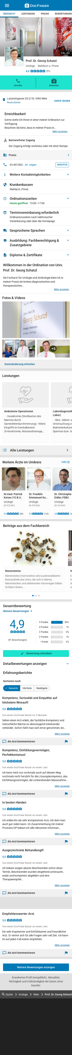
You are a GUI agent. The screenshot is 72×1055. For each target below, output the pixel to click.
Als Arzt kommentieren (19, 742)
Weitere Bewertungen (17, 611)
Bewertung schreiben (39, 653)
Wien (36, 994)
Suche (7, 994)
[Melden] (67, 742)
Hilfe (65, 462)
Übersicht (9, 13)
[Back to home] (37, 6)
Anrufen (18, 82)
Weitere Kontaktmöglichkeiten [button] (30, 174)
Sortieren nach (12, 681)
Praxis (45, 13)
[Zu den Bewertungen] (37, 71)
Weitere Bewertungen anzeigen (36, 967)
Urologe (23, 994)
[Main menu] (7, 6)
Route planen (13, 102)
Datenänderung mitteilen (20, 364)
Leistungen (28, 13)
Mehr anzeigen (59, 131)
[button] (33, 595)
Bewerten (54, 82)
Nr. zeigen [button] (31, 164)
